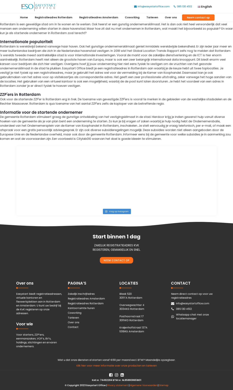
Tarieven (152, 17)
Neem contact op (198, 17)
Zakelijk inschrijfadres (81, 294)
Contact (73, 327)
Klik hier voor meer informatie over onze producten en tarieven (116, 365)
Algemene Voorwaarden (143, 385)
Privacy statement (117, 385)
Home (24, 17)
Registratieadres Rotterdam (53, 17)
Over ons (171, 17)
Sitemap (163, 385)
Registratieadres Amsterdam (98, 17)
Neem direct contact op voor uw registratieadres (192, 296)
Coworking (132, 17)
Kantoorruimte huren (81, 308)
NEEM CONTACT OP (116, 260)
